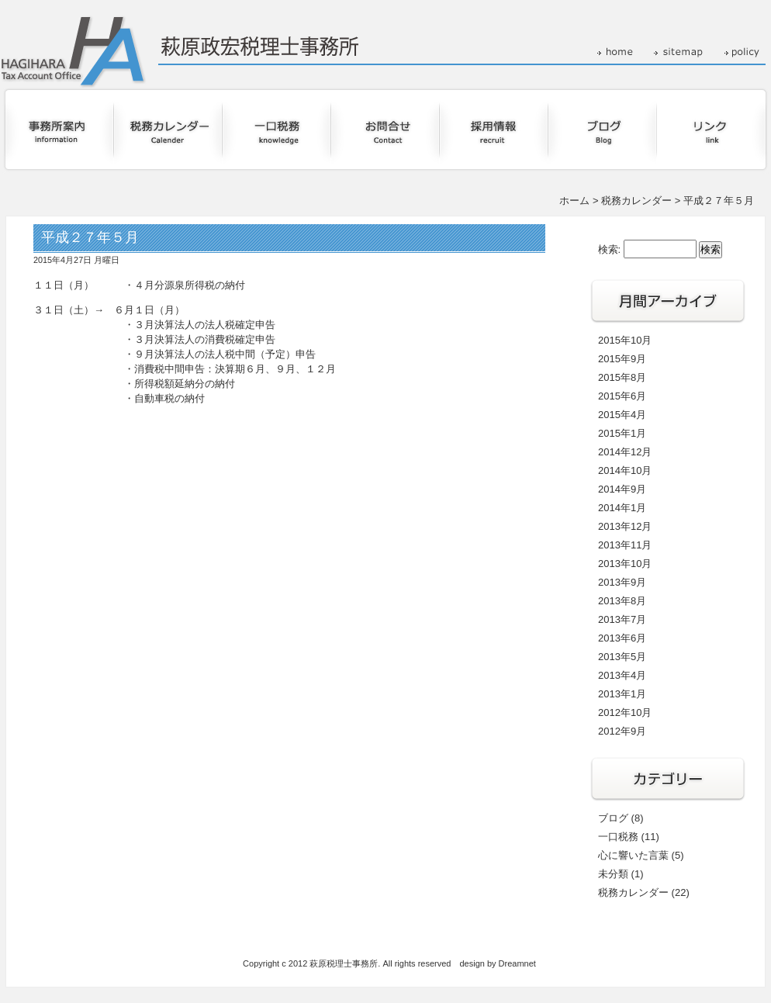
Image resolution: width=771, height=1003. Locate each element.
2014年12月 (625, 452)
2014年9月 (622, 489)
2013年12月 (625, 526)
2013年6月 (622, 638)
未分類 (613, 874)
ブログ (613, 818)
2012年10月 (625, 712)
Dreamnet (517, 963)
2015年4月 (622, 414)
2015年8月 (622, 377)
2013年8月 (622, 601)
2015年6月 (622, 396)
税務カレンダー (636, 200)
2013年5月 (622, 656)
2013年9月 (622, 582)
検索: (609, 249)
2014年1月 (622, 508)
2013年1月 (622, 694)
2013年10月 (625, 563)
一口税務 (618, 836)
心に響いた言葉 (633, 855)
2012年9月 (622, 731)
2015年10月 (625, 340)
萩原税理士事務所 (343, 963)
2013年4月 (622, 675)
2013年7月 (622, 619)
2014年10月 (625, 470)
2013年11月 (625, 545)
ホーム (574, 200)
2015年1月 (622, 433)
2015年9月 (622, 359)
